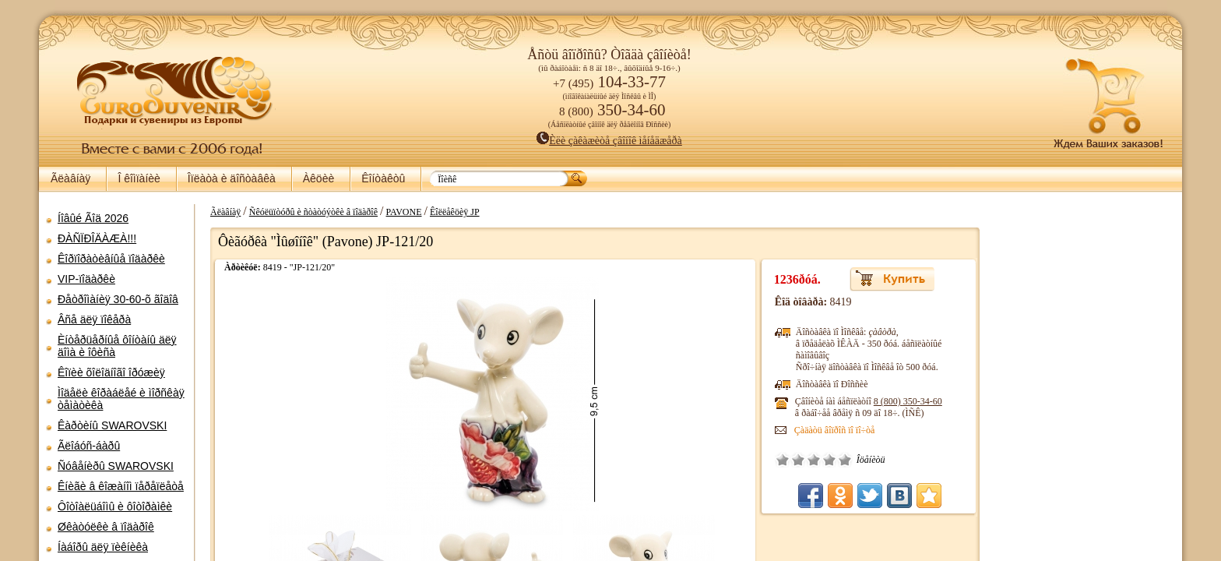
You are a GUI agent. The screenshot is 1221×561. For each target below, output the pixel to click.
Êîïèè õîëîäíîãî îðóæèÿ (111, 372)
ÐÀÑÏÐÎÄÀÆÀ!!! (97, 238)
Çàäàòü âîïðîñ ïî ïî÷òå (850, 430)
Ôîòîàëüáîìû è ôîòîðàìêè (115, 506)
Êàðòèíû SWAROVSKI (112, 425)
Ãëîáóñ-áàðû (89, 445)
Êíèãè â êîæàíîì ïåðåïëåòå (121, 486)
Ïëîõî (814, 460)
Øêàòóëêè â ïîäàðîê (106, 526)
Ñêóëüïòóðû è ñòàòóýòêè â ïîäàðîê (305, 211)
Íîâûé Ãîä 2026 (93, 218)
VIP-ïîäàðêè (86, 279)
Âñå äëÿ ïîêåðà (94, 319)
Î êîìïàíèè (139, 178)
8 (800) (923, 401)
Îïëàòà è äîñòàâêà (232, 178)
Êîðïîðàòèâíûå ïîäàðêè (111, 258)
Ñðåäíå (829, 460)
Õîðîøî (845, 460)
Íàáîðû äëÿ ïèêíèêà (103, 547)
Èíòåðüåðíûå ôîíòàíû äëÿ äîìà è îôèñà (117, 345)
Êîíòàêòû (383, 178)
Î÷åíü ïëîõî (798, 460)
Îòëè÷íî (860, 460)
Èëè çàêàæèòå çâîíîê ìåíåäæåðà (609, 140)
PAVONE (395, 211)
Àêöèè (318, 178)
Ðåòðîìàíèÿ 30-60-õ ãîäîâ (118, 299)
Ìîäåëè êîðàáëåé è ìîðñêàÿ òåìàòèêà (121, 398)
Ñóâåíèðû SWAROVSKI (116, 466)
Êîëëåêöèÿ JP (447, 211)
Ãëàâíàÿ (70, 178)
